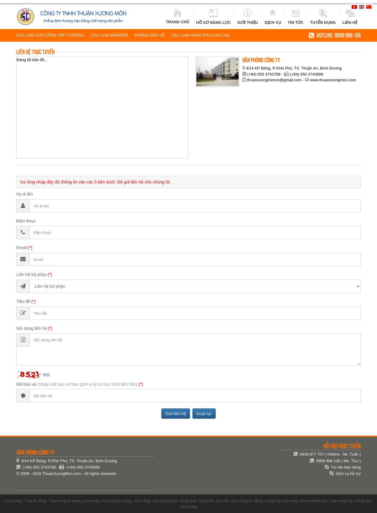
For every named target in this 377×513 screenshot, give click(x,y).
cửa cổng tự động (247, 500)
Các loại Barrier (109, 35)
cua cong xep (341, 500)
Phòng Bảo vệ (149, 35)
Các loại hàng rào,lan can (200, 35)
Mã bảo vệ (77, 384)
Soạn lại (204, 413)
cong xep (363, 500)
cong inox (187, 500)
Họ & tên (24, 194)
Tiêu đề (23, 301)
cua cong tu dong (116, 500)
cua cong (91, 500)
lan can (222, 500)
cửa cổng (142, 500)
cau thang (188, 506)
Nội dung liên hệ (31, 328)
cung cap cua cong (281, 500)
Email (21, 247)
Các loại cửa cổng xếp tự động (50, 35)
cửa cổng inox (164, 500)
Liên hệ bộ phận (31, 274)
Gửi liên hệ (175, 413)
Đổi (46, 374)
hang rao (206, 500)
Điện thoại (25, 221)
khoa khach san (313, 500)
